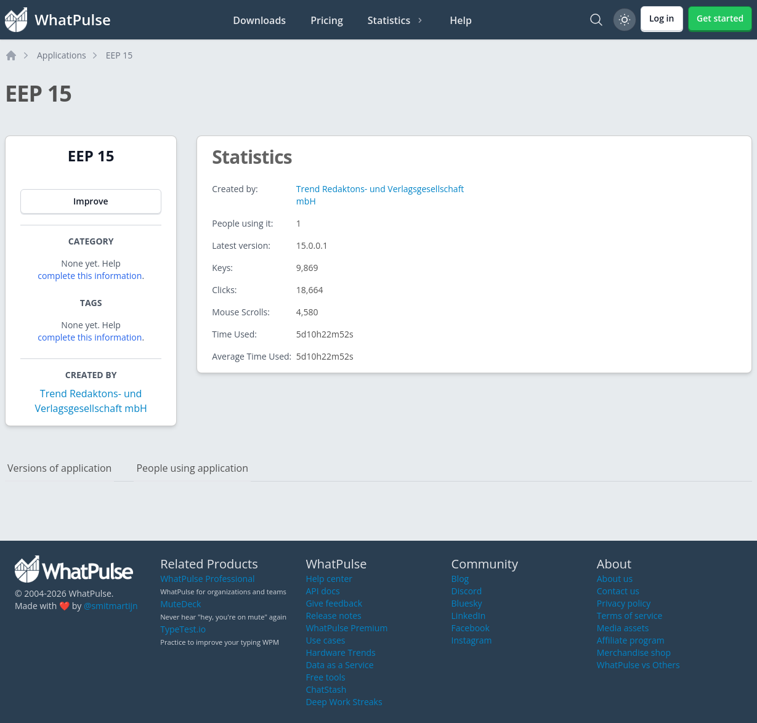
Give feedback (334, 603)
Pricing (326, 20)
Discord (466, 591)
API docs (322, 591)
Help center (329, 578)
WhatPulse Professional (207, 578)
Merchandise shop (634, 652)
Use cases (325, 640)
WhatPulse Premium (346, 628)
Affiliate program (631, 640)
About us (615, 578)
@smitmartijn (111, 606)
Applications (61, 55)
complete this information (90, 275)
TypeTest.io (183, 629)
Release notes (333, 615)
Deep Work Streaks (344, 702)
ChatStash (326, 689)
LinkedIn (468, 615)
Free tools (325, 677)
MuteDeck (180, 604)
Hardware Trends (340, 652)
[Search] (596, 19)
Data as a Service (339, 665)
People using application (192, 468)
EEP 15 (119, 55)
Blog (460, 578)
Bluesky (466, 603)
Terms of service (630, 615)
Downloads (259, 20)
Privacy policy (624, 603)
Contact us (618, 591)
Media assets (623, 628)
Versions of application (59, 468)
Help (461, 20)
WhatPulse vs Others (638, 665)
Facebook (470, 628)
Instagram (471, 640)
